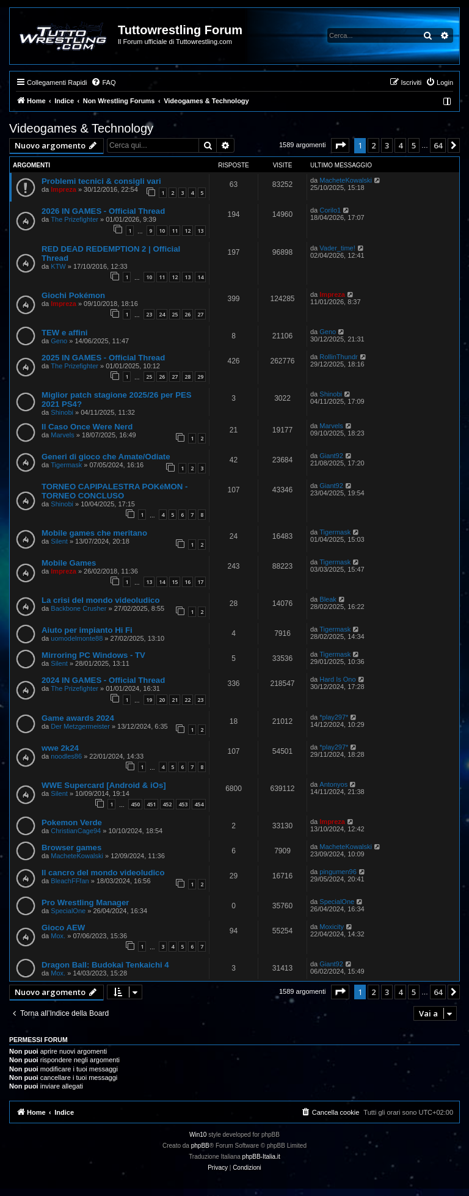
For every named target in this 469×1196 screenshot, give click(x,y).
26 (187, 314)
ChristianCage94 (76, 830)
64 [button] (438, 145)
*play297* (333, 717)
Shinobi (62, 412)
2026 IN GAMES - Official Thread (103, 211)
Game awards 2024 (78, 718)
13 (200, 231)
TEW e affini (64, 332)
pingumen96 (338, 871)
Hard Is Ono (337, 679)
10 (162, 231)
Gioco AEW (63, 927)
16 (187, 582)
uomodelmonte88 (77, 638)
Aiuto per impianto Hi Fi (87, 630)
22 (187, 700)
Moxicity (331, 926)
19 (149, 700)
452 (167, 804)
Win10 (197, 1134)
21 (175, 700)
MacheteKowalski (345, 180)
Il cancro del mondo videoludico (103, 872)
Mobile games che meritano (94, 533)
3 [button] (387, 145)
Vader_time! (337, 248)
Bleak (327, 599)
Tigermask (66, 465)
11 (175, 231)
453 (182, 804)
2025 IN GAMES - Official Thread (103, 357)
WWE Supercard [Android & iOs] (104, 785)
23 (149, 314)
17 (200, 582)
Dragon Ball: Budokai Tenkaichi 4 (105, 964)
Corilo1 (330, 210)
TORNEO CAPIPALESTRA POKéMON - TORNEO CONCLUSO (114, 491)
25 (175, 314)
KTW (58, 266)
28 (187, 377)
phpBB (200, 1145)
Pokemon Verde (72, 822)
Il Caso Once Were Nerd (87, 426)
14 (200, 277)
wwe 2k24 (60, 748)
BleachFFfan (70, 880)
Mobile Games (69, 562)
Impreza (63, 189)
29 (200, 377)
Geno (59, 341)
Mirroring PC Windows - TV (93, 655)
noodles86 (66, 756)
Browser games (71, 847)
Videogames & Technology (81, 128)
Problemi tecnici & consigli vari (101, 181)
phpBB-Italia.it (261, 1156)
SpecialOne (68, 910)
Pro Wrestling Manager (85, 902)
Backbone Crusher (78, 608)
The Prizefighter (74, 219)
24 (162, 314)
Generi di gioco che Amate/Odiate (106, 456)
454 (198, 804)
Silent (59, 541)
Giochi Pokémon (73, 295)
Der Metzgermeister (80, 726)
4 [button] (400, 145)
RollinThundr (338, 356)
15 (175, 582)
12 (187, 231)
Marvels (63, 435)
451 (151, 804)
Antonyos (333, 784)
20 (162, 700)
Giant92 (331, 455)
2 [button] (373, 145)
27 (200, 314)
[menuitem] (103, 82)
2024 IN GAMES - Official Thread (103, 680)
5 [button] (414, 145)
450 (135, 804)
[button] (340, 145)
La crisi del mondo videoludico (100, 600)
